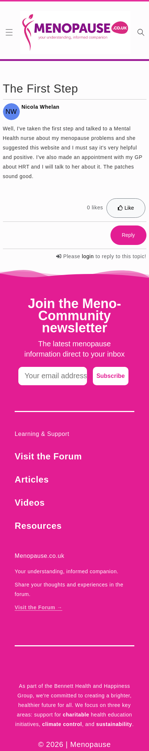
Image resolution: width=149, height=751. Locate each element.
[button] (9, 32)
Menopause (90, 744)
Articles (32, 479)
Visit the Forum (48, 456)
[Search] (141, 32)
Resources (38, 526)
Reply (128, 235)
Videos (30, 503)
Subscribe (111, 376)
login (88, 256)
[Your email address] (52, 376)
